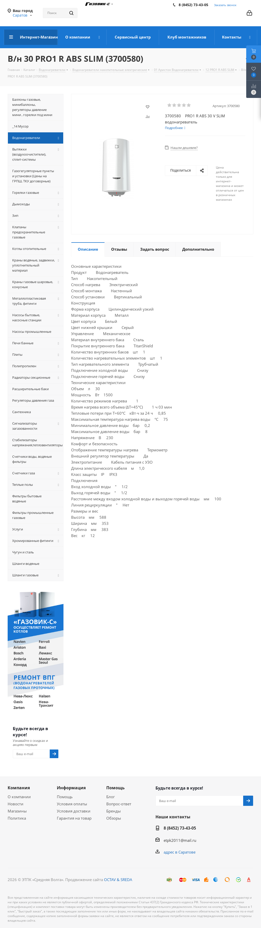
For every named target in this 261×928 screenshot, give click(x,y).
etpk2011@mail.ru (180, 840)
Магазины (17, 810)
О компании (19, 796)
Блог (110, 796)
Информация (71, 788)
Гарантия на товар (74, 818)
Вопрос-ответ (118, 803)
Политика (17, 818)
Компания (19, 788)
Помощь (65, 796)
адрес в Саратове (179, 852)
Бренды (113, 810)
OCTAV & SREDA (118, 879)
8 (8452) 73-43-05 (193, 4)
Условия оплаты (72, 803)
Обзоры (113, 818)
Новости (15, 803)
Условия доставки (73, 810)
